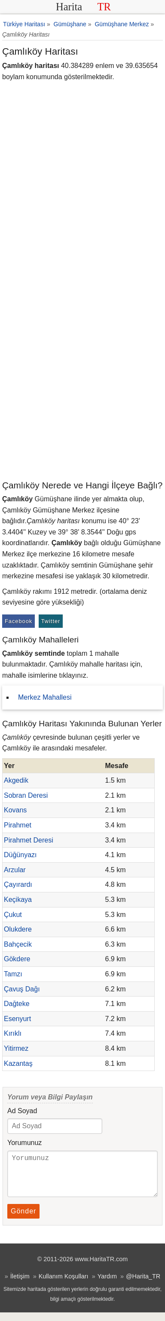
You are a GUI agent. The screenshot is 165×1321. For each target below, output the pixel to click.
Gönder (23, 1219)
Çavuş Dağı (22, 989)
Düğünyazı (20, 854)
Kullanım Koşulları (64, 1284)
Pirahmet (17, 825)
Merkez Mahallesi (44, 697)
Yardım (107, 1284)
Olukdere (18, 929)
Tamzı (13, 974)
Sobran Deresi (26, 795)
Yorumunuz (24, 1142)
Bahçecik (18, 944)
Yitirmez (16, 1048)
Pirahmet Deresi (28, 840)
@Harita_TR (143, 1284)
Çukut (13, 914)
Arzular (15, 869)
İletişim (20, 1284)
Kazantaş (18, 1063)
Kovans (15, 810)
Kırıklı (12, 1033)
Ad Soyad (22, 1110)
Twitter (51, 621)
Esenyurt (17, 1018)
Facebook (18, 621)
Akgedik (16, 780)
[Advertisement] (82, 392)
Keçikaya (18, 899)
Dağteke (17, 1003)
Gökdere (17, 959)
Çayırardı (18, 884)
